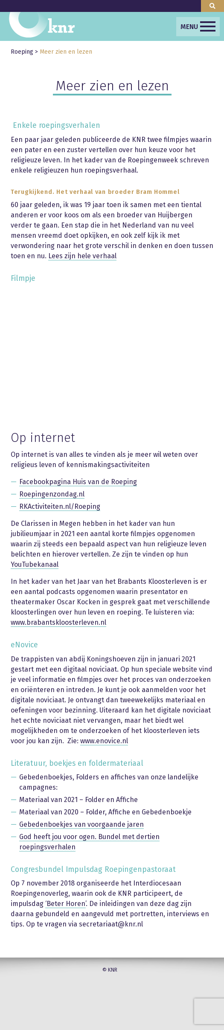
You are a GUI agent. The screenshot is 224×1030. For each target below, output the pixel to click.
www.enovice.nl (104, 741)
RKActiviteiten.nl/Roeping (59, 506)
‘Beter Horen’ (65, 904)
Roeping (22, 51)
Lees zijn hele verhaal (82, 256)
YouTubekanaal (34, 564)
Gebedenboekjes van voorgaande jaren (81, 824)
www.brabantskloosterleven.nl (58, 622)
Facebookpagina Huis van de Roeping (78, 482)
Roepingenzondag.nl (51, 494)
